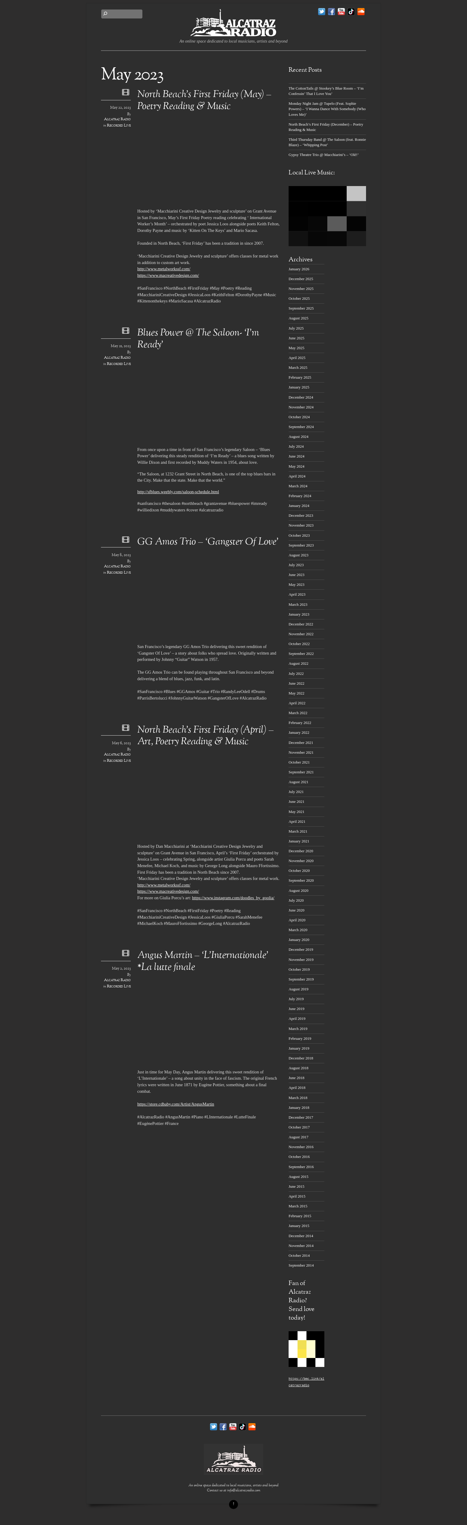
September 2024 (301, 426)
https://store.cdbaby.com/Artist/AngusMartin (175, 1104)
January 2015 (299, 1225)
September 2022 (301, 653)
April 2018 (297, 1087)
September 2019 (301, 979)
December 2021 (301, 742)
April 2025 (297, 357)
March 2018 (298, 1097)
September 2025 (301, 308)
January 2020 (299, 939)
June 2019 (296, 1008)
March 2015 (298, 1206)
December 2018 (301, 1058)
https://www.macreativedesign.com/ (168, 275)
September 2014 (301, 1265)
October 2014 (299, 1255)
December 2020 (301, 851)
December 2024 (301, 397)
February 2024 (300, 496)
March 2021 (298, 831)
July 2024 (296, 446)
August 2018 (299, 1068)
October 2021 (299, 762)
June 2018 (296, 1078)
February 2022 (300, 722)
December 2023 (301, 515)
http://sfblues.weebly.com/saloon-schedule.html (178, 491)
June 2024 (296, 456)
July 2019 (296, 999)
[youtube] (341, 12)
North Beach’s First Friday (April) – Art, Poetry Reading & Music (205, 736)
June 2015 (296, 1186)
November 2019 (301, 959)
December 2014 (301, 1236)
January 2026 (299, 269)
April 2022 (297, 703)
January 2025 (299, 387)
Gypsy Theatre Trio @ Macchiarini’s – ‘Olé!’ (324, 154)
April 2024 (297, 476)
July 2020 (296, 900)
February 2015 (300, 1216)
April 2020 (297, 920)
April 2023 (297, 594)
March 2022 (298, 713)
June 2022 (296, 683)
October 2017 (299, 1127)
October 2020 (299, 870)
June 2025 (296, 338)
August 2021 (299, 782)
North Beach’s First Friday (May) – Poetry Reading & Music (204, 100)
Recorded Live (119, 125)
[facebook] (331, 12)
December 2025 (301, 279)
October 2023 (299, 535)
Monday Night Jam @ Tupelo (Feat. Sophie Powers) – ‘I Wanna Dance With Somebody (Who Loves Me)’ (327, 108)
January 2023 (299, 614)
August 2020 (299, 890)
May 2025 (296, 348)
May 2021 (296, 811)
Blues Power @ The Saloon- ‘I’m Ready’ (198, 339)
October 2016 (299, 1156)
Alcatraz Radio (117, 119)
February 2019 (300, 1038)
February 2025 (300, 377)
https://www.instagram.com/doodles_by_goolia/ (233, 897)
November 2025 (301, 288)
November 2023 (301, 525)
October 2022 (299, 643)
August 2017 (299, 1137)
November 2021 (301, 752)
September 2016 (301, 1167)
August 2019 (299, 989)
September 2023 (301, 545)
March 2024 (298, 486)
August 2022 (299, 663)
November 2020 (301, 861)
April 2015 (297, 1196)
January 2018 (299, 1107)
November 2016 (301, 1147)
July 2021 (296, 791)
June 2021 (296, 801)
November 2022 (301, 634)
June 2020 (296, 910)
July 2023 (296, 565)
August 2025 (299, 318)
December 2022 (301, 624)
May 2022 (296, 693)
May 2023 (296, 584)
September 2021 (301, 772)
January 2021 (299, 841)
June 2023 (296, 574)
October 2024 (299, 417)
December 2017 (301, 1117)
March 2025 (298, 367)
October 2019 (299, 969)
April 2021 (297, 821)
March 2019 (298, 1028)
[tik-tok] (351, 12)
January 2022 (299, 732)
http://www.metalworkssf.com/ (163, 268)
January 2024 (299, 505)
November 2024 (301, 407)
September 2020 (301, 880)
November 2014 (301, 1245)
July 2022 (296, 673)
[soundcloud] (361, 12)
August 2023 (299, 555)
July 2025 (296, 328)
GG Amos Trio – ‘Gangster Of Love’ (208, 542)
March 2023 (298, 604)
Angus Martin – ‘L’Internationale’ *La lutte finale (203, 961)
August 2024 (299, 436)
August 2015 (299, 1176)
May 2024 (296, 466)
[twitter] (321, 12)
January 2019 (299, 1048)
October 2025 (299, 298)
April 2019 (297, 1018)
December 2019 (301, 949)
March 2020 (298, 930)
